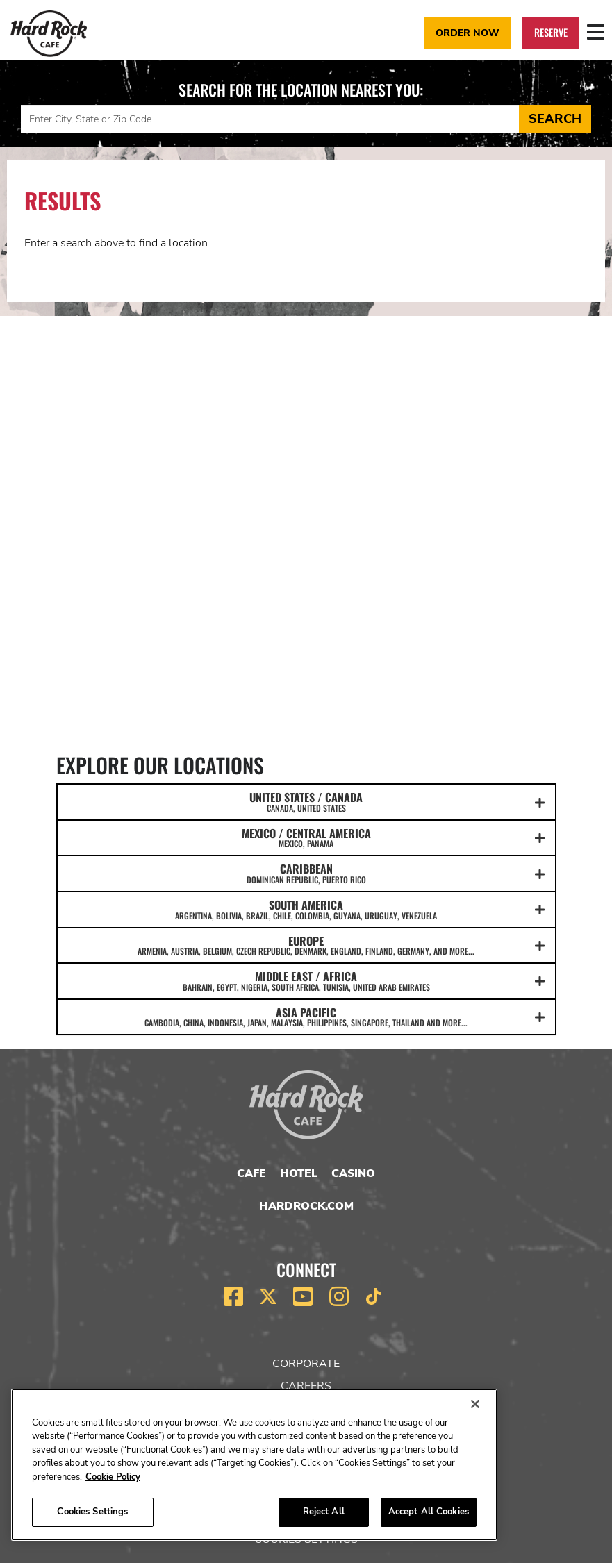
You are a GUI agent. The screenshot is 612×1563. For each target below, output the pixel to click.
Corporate (306, 1363)
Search (555, 118)
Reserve (551, 32)
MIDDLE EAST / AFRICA (306, 980)
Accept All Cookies (428, 1511)
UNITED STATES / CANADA (306, 801)
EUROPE (306, 945)
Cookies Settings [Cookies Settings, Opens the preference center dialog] (92, 1511)
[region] (254, 1465)
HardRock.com (306, 1206)
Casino (353, 1173)
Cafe (251, 1173)
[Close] (475, 1404)
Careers (306, 1386)
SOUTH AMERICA (306, 908)
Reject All (324, 1511)
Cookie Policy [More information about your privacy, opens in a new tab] (112, 1477)
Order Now (467, 33)
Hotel (298, 1173)
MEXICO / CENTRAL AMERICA (306, 837)
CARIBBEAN (306, 872)
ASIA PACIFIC (306, 1016)
